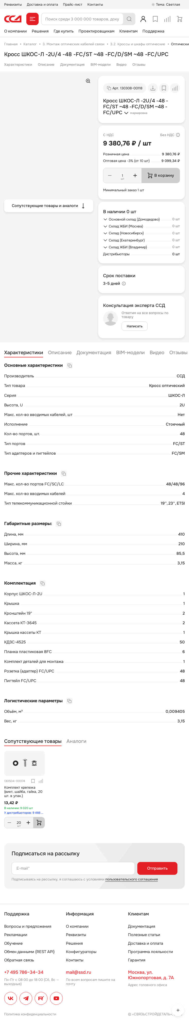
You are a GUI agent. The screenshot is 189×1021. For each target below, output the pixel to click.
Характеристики (18, 64)
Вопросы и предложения (27, 926)
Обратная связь (19, 960)
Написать (134, 326)
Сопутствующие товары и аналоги (49, 205)
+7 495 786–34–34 (23, 972)
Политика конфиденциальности (30, 1014)
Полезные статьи (144, 934)
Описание (46, 64)
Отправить (157, 868)
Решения (40, 31)
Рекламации (15, 934)
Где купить (64, 31)
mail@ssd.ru (78, 972)
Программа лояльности (150, 951)
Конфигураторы (81, 951)
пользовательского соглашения (131, 879)
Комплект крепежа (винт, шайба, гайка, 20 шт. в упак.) (23, 791)
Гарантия (136, 960)
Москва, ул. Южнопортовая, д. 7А (151, 975)
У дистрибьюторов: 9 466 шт (24, 812)
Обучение (13, 943)
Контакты (95, 4)
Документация (72, 64)
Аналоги (76, 741)
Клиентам (128, 31)
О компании (15, 31)
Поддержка (153, 31)
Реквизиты (13, 4)
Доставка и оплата (42, 4)
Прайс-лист (72, 4)
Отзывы (138, 64)
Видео (121, 64)
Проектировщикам (96, 31)
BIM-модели (100, 64)
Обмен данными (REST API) (29, 951)
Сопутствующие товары (33, 741)
